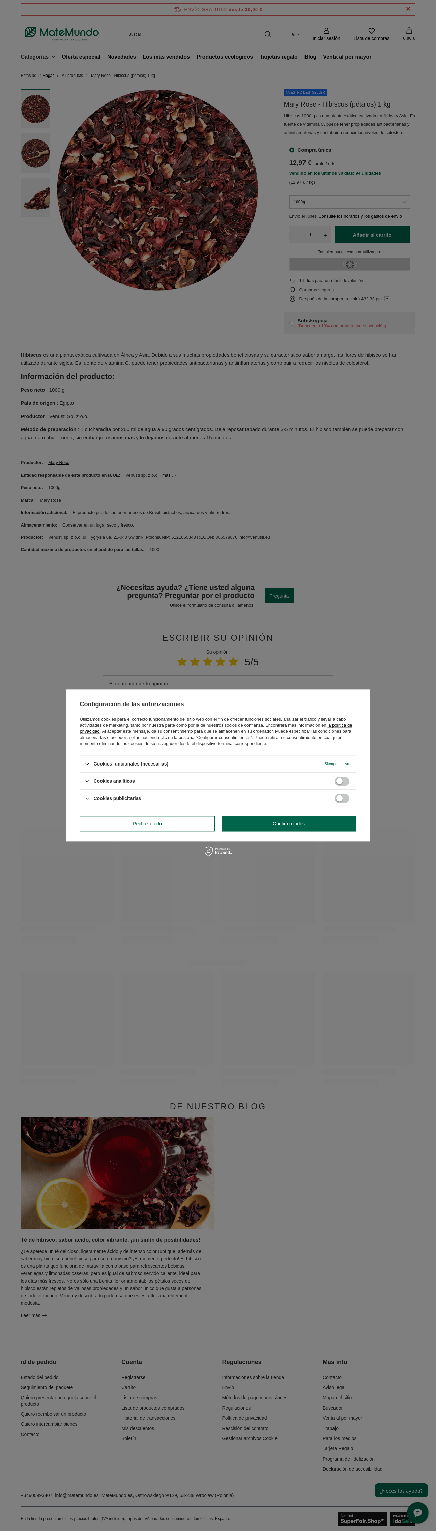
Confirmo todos (289, 824)
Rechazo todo (147, 824)
